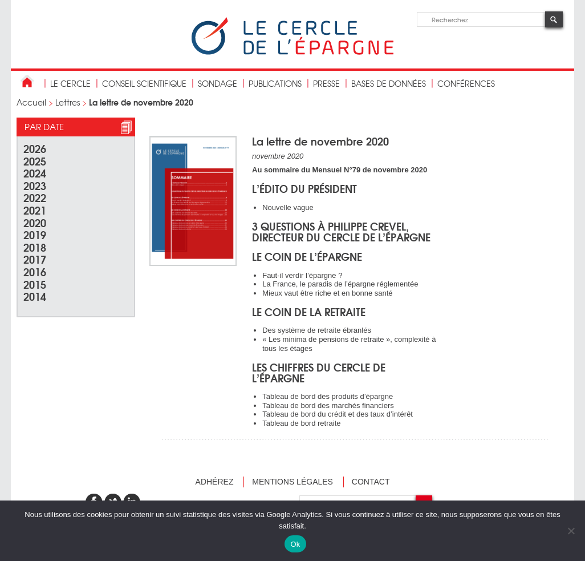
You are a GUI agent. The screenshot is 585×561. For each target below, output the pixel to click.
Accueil (31, 102)
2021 (34, 209)
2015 (34, 284)
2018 (34, 247)
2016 (34, 271)
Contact (371, 481)
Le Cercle (70, 83)
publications (275, 83)
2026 (34, 148)
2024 (34, 172)
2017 (34, 259)
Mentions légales (292, 481)
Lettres (67, 102)
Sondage (217, 83)
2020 (34, 222)
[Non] (570, 530)
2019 (34, 234)
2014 (34, 296)
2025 (34, 160)
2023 (34, 185)
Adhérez (215, 481)
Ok (295, 544)
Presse (326, 83)
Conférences (466, 83)
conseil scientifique (144, 83)
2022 (34, 197)
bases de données (388, 83)
